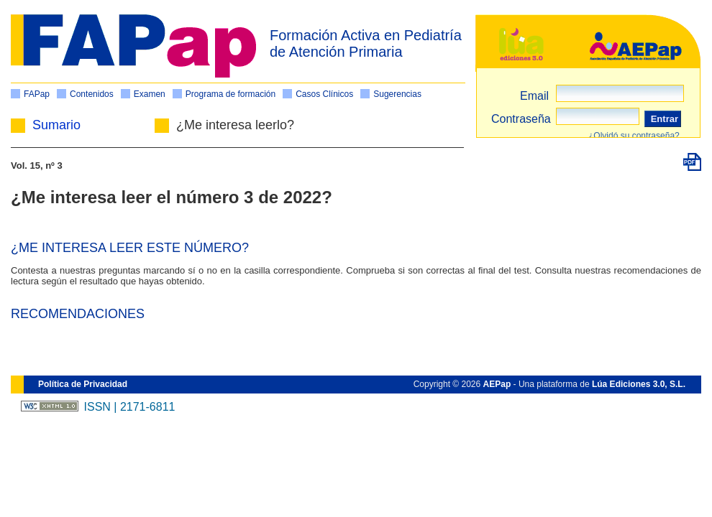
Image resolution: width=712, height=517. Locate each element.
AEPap (497, 384)
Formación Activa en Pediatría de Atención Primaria (366, 43)
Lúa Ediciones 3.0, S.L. (638, 384)
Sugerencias (397, 94)
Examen (149, 94)
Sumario (56, 125)
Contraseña (521, 119)
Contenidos (92, 94)
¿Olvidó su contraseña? (634, 136)
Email (534, 96)
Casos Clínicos (324, 94)
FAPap (37, 94)
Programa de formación (230, 94)
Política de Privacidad (82, 384)
